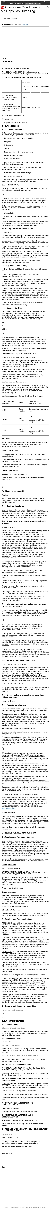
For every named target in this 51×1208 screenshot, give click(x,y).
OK (39, 4)
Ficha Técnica (10, 18)
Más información (31, 4)
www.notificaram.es (9, 808)
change (25, 24)
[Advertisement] (25, 42)
